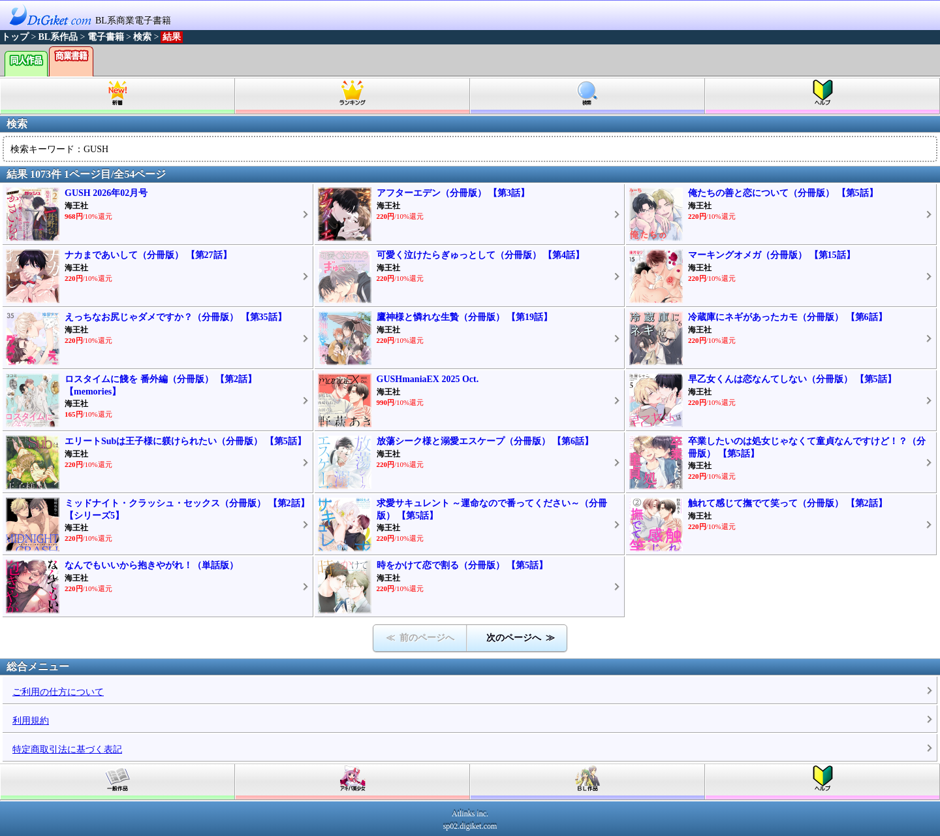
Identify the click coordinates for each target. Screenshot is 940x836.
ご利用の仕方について (58, 692)
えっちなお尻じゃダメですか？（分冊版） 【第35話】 (176, 317)
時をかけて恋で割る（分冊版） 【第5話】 (462, 565)
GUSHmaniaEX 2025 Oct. (428, 379)
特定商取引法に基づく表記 (67, 749)
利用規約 (30, 721)
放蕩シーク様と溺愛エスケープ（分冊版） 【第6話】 (485, 441)
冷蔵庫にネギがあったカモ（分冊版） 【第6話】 (787, 317)
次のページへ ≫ (520, 638)
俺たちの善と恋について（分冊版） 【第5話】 (783, 193)
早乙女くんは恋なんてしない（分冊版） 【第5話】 (792, 379)
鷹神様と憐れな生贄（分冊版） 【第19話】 (465, 317)
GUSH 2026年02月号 (106, 193)
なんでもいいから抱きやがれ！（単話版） (151, 565)
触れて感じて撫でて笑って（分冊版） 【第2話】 (787, 503)
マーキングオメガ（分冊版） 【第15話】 (771, 255)
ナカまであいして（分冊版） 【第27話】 (148, 255)
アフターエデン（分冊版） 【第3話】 (453, 193)
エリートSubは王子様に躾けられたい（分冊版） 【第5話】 (185, 441)
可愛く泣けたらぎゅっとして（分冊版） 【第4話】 (481, 255)
